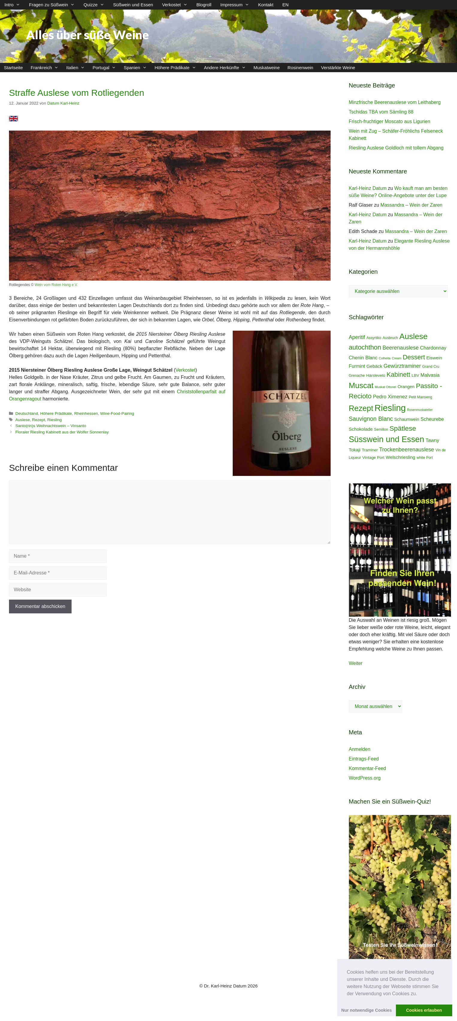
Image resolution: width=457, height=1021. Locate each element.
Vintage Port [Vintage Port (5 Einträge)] (373, 457)
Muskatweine (267, 67)
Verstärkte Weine (338, 67)
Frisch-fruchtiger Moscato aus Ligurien (389, 121)
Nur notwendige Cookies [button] (366, 1010)
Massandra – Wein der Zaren (411, 205)
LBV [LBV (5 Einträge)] (415, 375)
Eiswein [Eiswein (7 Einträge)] (434, 357)
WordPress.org (365, 778)
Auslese (22, 420)
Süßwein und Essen (133, 4)
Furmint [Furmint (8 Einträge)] (357, 366)
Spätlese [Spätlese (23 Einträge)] (402, 428)
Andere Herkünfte (227, 67)
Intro (14, 5)
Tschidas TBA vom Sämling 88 (381, 111)
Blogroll (203, 4)
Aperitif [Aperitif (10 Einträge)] (357, 337)
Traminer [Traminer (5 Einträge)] (370, 450)
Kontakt (265, 4)
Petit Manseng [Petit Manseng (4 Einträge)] (420, 397)
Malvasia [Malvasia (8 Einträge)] (430, 375)
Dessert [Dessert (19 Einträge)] (414, 357)
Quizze (96, 5)
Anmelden (359, 749)
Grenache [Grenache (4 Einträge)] (357, 375)
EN (285, 4)
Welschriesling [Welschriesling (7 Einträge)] (400, 457)
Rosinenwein (300, 67)
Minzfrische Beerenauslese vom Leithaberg (395, 102)
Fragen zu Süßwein (54, 5)
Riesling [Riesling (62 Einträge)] (390, 408)
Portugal (106, 67)
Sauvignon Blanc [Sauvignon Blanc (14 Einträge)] (371, 418)
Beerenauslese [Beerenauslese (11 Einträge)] (400, 348)
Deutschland (26, 413)
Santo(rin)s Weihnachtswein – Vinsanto (50, 425)
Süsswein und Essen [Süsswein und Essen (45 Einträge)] (386, 439)
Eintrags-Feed (364, 758)
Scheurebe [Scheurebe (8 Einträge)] (432, 419)
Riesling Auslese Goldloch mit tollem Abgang (396, 147)
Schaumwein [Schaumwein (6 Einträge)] (406, 419)
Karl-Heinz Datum (368, 188)
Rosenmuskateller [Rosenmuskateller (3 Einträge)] (419, 410)
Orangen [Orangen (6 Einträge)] (406, 386)
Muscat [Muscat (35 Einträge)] (361, 385)
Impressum (237, 5)
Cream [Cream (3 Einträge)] (396, 358)
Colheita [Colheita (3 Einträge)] (385, 358)
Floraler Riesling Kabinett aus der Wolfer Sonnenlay (62, 432)
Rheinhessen (86, 413)
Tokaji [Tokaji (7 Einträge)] (355, 449)
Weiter (356, 663)
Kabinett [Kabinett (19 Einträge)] (398, 374)
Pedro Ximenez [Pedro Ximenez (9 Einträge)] (390, 397)
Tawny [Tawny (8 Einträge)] (432, 440)
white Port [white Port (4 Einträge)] (425, 458)
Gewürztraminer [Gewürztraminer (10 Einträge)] (402, 366)
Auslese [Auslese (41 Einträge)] (414, 336)
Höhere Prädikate (177, 67)
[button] (419, 994)
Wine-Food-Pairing (117, 413)
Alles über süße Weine (87, 35)
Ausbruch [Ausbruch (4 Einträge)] (390, 338)
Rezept (38, 420)
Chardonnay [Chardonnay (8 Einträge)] (433, 347)
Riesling (54, 420)
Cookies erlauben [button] (424, 1010)
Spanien (137, 67)
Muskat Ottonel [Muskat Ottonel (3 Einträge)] (385, 387)
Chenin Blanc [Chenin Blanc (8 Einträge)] (363, 357)
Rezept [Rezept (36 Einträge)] (361, 408)
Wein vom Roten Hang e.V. (56, 285)
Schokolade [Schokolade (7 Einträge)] (361, 429)
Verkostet (177, 5)
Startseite (13, 67)
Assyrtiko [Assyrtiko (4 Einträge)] (373, 338)
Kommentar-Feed (367, 768)
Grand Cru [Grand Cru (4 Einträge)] (430, 366)
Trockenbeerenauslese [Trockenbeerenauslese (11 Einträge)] (406, 450)
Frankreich (46, 67)
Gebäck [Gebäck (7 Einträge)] (374, 366)
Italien (77, 67)
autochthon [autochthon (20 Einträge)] (365, 347)
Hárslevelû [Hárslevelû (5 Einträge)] (375, 375)
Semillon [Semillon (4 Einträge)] (381, 429)
